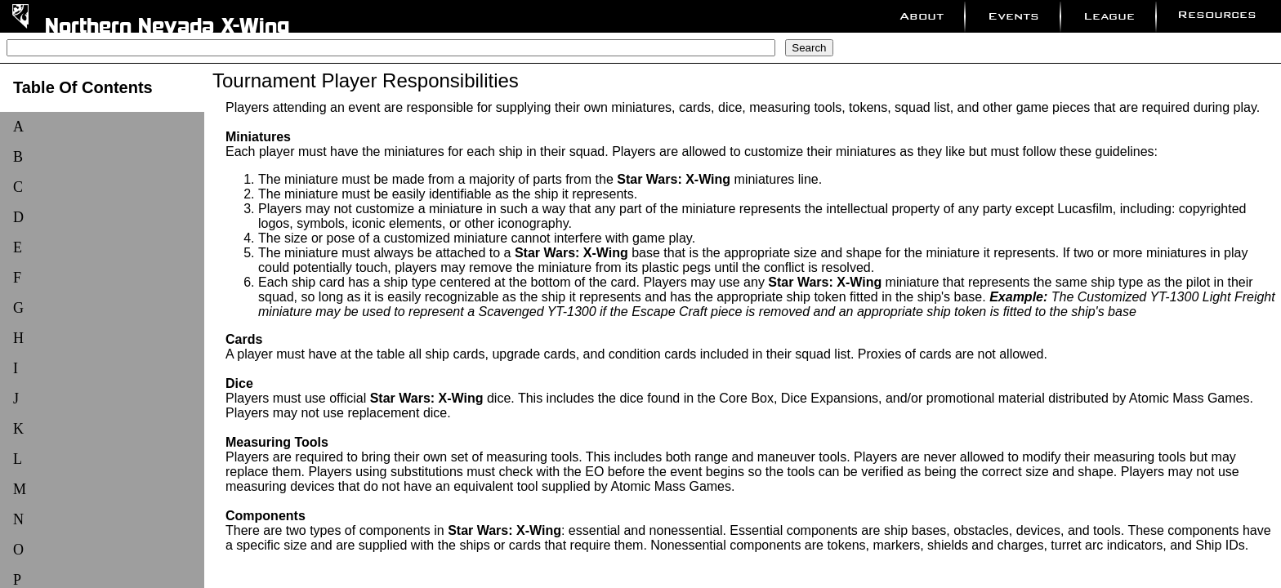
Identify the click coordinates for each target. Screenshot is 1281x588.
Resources (1216, 14)
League (1109, 16)
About (921, 16)
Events (1013, 16)
